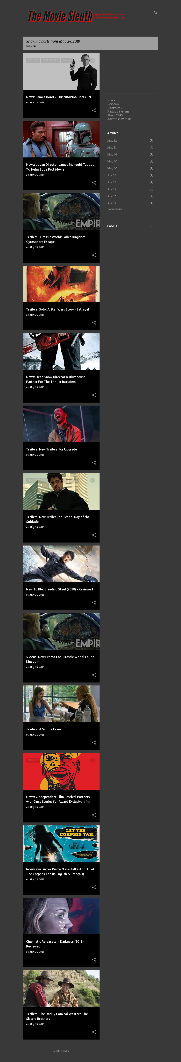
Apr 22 (111, 203)
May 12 (112, 140)
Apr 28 (111, 182)
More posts (61, 1051)
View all (31, 46)
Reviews (113, 104)
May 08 (112, 154)
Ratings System (118, 111)
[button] (94, 110)
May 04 (112, 168)
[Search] (155, 12)
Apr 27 (111, 189)
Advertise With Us (119, 119)
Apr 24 (111, 196)
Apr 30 (111, 175)
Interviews (114, 108)
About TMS (115, 115)
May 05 (112, 161)
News (111, 100)
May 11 (112, 147)
